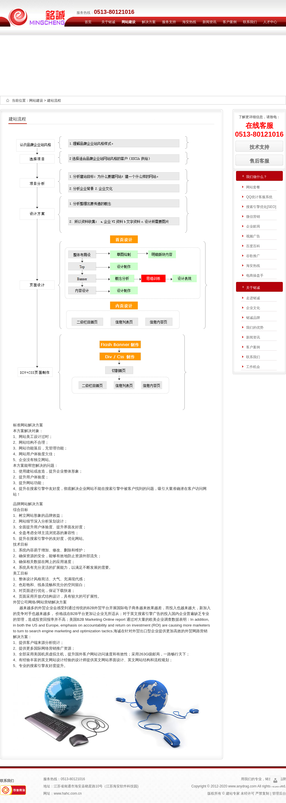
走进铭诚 (253, 298)
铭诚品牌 (253, 318)
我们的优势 (254, 328)
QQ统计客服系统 (259, 197)
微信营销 (253, 217)
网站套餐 (253, 187)
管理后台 (279, 793)
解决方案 (149, 22)
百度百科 (253, 246)
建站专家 (233, 793)
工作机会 (253, 367)
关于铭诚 (108, 22)
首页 (88, 22)
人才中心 (270, 22)
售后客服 (259, 161)
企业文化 (253, 308)
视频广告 (253, 236)
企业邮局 (253, 226)
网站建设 (128, 22)
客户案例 (230, 22)
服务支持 (169, 22)
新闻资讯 (209, 22)
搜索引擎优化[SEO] (261, 207)
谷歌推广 (253, 256)
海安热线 (189, 22)
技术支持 (259, 147)
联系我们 (250, 22)
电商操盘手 (254, 276)
